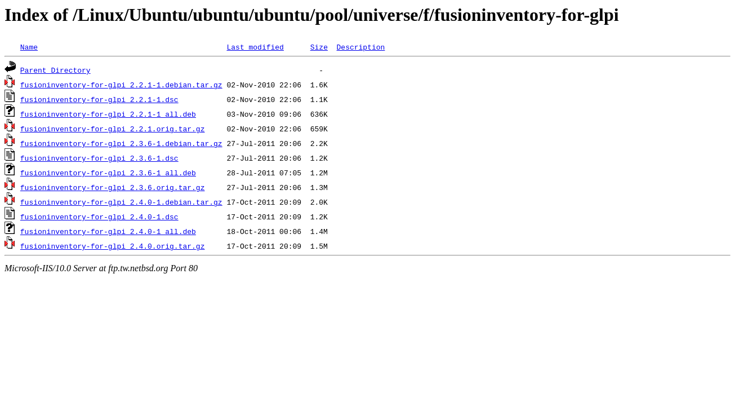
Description (360, 47)
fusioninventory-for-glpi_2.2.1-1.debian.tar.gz (121, 85)
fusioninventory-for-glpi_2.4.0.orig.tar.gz (112, 246)
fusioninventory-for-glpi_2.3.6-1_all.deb (108, 172)
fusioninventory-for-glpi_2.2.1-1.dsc (99, 99)
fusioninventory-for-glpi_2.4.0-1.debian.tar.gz (121, 202)
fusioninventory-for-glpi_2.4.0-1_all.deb (108, 231)
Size (319, 47)
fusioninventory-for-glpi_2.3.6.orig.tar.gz (112, 187)
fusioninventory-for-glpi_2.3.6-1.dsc (99, 158)
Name (29, 47)
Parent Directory (55, 70)
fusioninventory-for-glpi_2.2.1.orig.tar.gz (112, 128)
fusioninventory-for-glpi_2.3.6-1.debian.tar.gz (121, 143)
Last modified (254, 47)
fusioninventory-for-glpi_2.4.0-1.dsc (99, 216)
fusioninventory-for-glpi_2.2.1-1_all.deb (108, 114)
